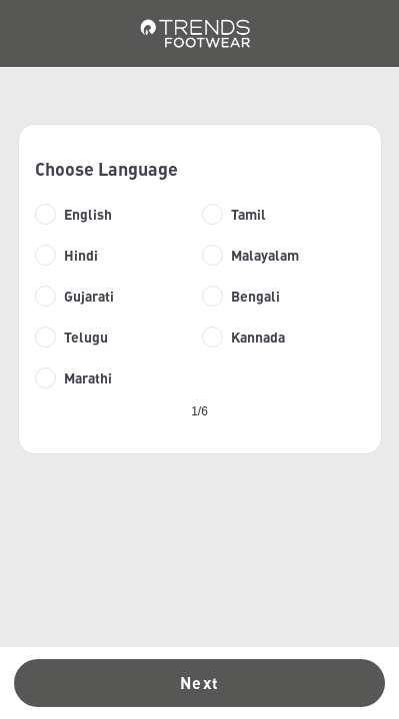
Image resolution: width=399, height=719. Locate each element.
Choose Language (106, 169)
